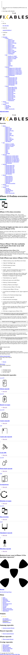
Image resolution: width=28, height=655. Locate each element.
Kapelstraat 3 (5, 621)
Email (7, 592)
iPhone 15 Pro (11, 41)
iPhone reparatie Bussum (8, 639)
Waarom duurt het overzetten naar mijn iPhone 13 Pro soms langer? (14, 322)
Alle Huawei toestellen (10, 183)
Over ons (7, 105)
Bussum (7, 102)
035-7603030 (5, 618)
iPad (6, 55)
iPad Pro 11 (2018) (12, 58)
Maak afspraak (3, 199)
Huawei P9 (7, 182)
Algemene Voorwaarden (8, 609)
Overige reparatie (6, 650)
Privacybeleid (6, 610)
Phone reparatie (6, 644)
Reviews (4, 602)
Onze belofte (8, 106)
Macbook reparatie (7, 647)
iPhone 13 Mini (11, 52)
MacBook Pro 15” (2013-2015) (14, 74)
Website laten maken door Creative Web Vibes (10, 654)
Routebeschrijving (7, 622)
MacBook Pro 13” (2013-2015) (14, 70)
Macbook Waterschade (7, 648)
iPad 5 (9, 64)
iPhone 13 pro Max (12, 51)
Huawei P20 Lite (11, 96)
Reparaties (5, 37)
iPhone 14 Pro (11, 46)
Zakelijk (7, 107)
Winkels (4, 101)
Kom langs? (2, 364)
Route (10, 592)
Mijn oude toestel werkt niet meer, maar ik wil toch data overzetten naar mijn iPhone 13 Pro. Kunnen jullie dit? (14, 338)
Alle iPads (10, 65)
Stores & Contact (6, 601)
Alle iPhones (11, 53)
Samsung (7, 76)
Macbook (7, 66)
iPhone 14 (10, 44)
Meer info (5, 407)
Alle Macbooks (11, 75)
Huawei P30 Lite (11, 93)
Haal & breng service (7, 603)
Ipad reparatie (6, 646)
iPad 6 (9, 63)
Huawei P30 (10, 94)
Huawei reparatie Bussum (8, 633)
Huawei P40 (10, 92)
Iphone (4, 125)
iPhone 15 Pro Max (12, 43)
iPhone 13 (10, 49)
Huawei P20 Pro (11, 95)
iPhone (6, 38)
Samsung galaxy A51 (12, 81)
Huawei (7, 86)
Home (4, 597)
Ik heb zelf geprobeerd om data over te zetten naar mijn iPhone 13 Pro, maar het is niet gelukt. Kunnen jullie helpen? (14, 314)
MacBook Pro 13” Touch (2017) (15, 71)
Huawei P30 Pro (8, 176)
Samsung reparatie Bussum (8, 628)
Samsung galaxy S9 (12, 80)
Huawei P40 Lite (11, 90)
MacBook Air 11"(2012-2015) (14, 68)
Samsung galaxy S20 (12, 77)
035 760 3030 (6, 25)
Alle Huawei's (11, 100)
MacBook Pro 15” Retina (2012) (15, 72)
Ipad (4, 142)
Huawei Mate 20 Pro (12, 87)
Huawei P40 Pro (11, 89)
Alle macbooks (8, 163)
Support (4, 104)
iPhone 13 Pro (11, 50)
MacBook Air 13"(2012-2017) (14, 69)
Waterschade (5, 600)
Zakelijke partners (9, 190)
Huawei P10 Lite (9, 178)
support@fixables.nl (7, 30)
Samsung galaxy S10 (12, 78)
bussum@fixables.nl (7, 620)
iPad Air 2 (10, 59)
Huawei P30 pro (11, 99)
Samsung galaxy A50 (12, 82)
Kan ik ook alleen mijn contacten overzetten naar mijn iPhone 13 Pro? (14, 330)
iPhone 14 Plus (11, 45)
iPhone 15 (10, 39)
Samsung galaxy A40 (12, 83)
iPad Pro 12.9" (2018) (12, 57)
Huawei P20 (10, 98)
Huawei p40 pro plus (12, 88)
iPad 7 (9, 62)
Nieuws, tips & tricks (9, 108)
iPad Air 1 (10, 61)
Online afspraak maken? (5, 356)
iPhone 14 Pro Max (12, 47)
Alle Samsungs (11, 84)
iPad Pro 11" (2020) (12, 56)
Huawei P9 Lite (8, 181)
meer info (5, 391)
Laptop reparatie (6, 649)
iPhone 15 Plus (11, 40)
